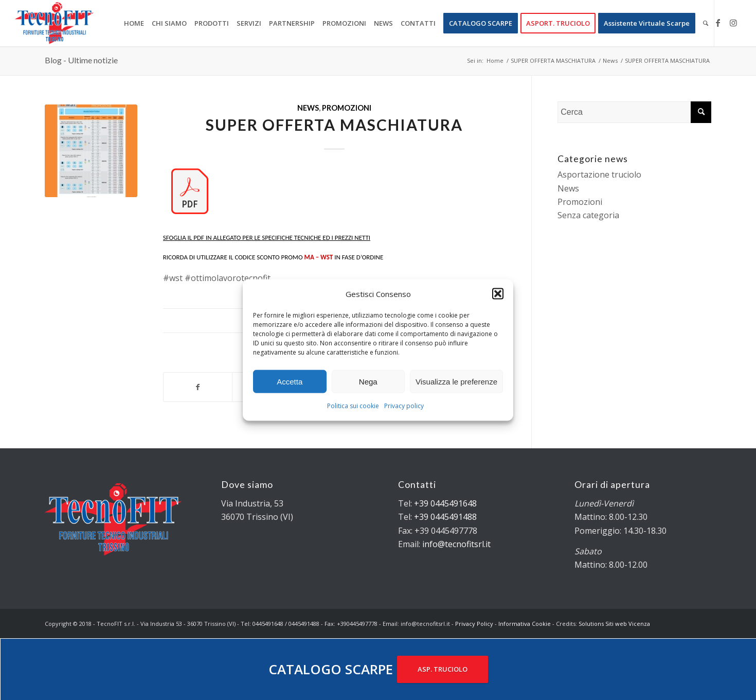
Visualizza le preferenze (456, 381)
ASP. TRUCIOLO (442, 669)
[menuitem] (134, 23)
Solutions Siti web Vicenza (614, 623)
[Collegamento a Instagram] (733, 22)
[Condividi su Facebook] (198, 387)
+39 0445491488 (445, 516)
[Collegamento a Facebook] (718, 22)
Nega (368, 381)
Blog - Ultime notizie (81, 60)
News (308, 107)
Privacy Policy (474, 623)
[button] (498, 294)
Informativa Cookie (524, 623)
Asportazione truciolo (599, 174)
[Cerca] (705, 23)
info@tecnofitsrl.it (456, 544)
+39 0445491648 (445, 503)
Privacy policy (404, 405)
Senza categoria (588, 215)
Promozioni (346, 107)
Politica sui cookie (353, 405)
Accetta (289, 381)
